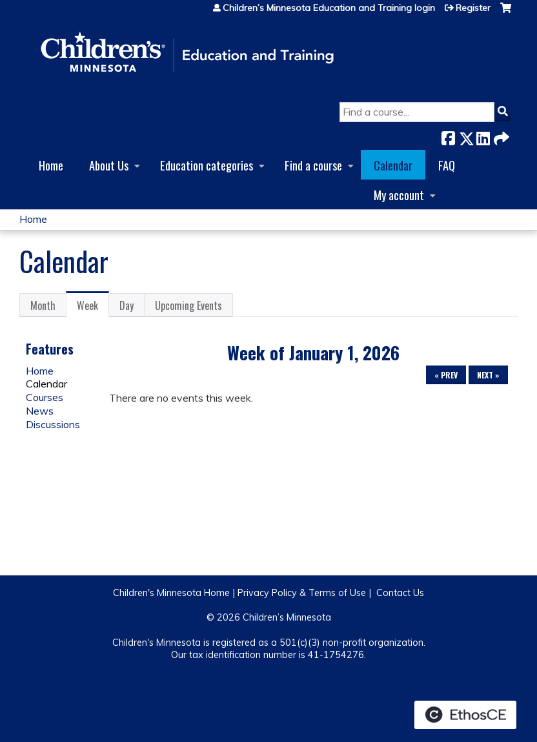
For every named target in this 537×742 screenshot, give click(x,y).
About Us (108, 165)
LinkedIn (482, 136)
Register (473, 7)
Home (51, 165)
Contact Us (400, 593)
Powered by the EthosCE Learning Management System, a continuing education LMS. (465, 714)
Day (126, 305)
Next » (488, 374)
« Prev (446, 374)
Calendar (393, 165)
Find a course (313, 165)
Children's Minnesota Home (171, 593)
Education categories (206, 165)
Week (93, 307)
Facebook (447, 136)
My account (399, 194)
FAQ (446, 165)
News (40, 410)
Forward (500, 136)
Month (43, 305)
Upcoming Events (188, 305)
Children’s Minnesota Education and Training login (329, 7)
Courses (44, 397)
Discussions (53, 424)
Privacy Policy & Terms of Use (302, 593)
